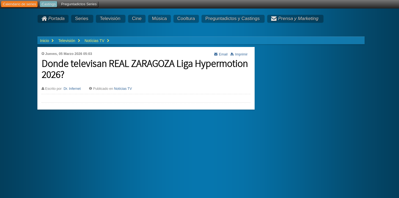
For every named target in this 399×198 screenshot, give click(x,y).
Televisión (110, 18)
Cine (137, 18)
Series (81, 18)
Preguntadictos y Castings (232, 18)
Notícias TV (123, 89)
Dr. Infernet (72, 89)
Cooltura (186, 18)
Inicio (44, 40)
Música (159, 18)
